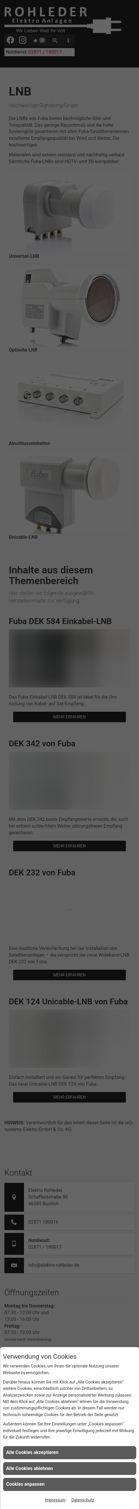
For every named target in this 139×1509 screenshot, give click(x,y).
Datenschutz (82, 1500)
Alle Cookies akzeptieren (32, 1452)
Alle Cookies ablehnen (29, 1468)
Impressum (55, 1500)
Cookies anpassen (25, 1484)
